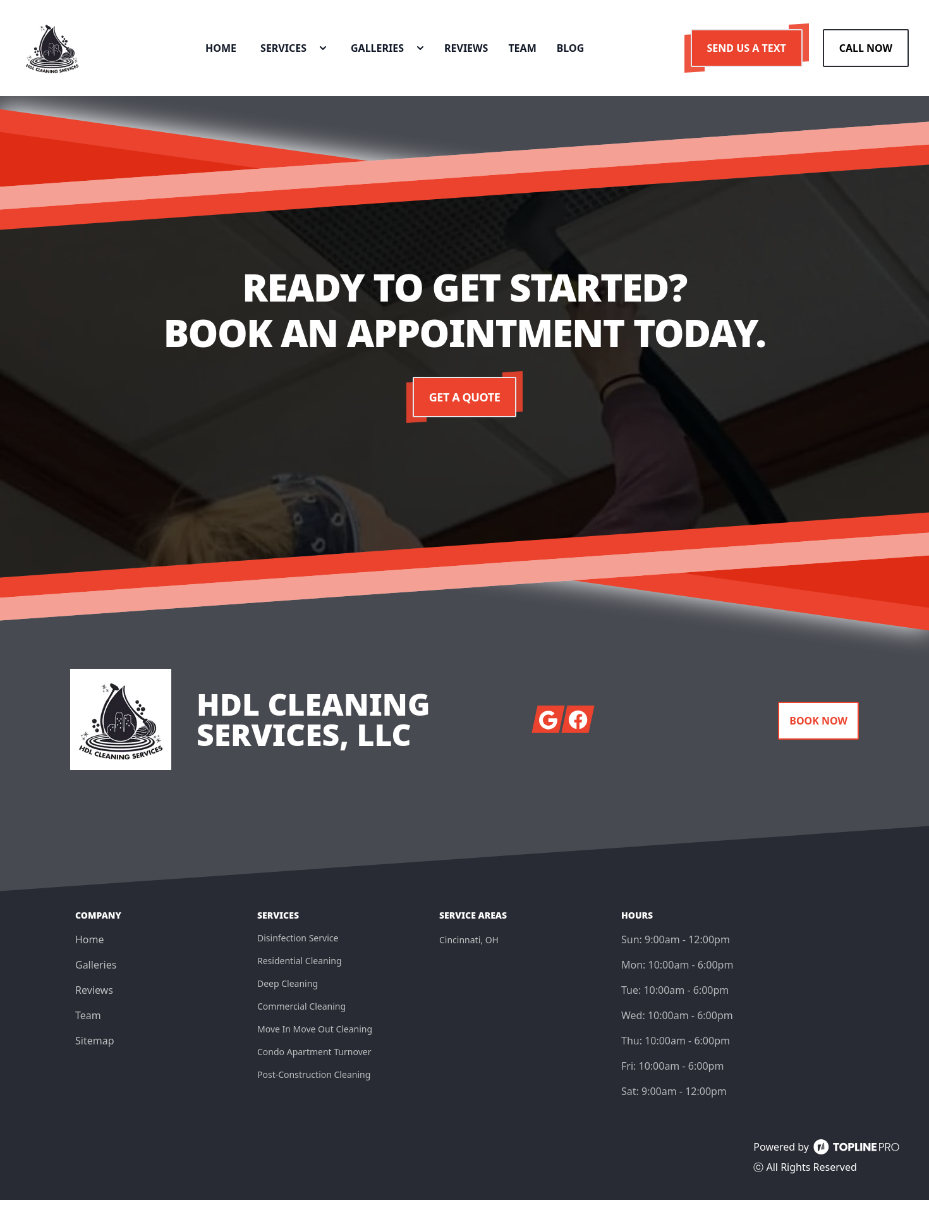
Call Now (865, 51)
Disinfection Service (297, 943)
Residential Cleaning (299, 966)
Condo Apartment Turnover (314, 1057)
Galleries (95, 970)
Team (88, 1020)
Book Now (818, 726)
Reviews (94, 995)
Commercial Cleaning (301, 1011)
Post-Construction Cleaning (313, 1079)
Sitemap (94, 1046)
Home (89, 944)
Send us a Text (746, 51)
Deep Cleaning (287, 988)
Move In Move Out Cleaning (314, 1034)
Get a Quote (464, 402)
